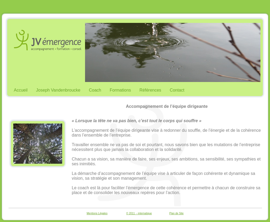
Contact (177, 90)
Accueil (21, 90)
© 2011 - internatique (139, 213)
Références (150, 90)
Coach (95, 90)
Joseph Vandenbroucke (58, 90)
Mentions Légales (97, 213)
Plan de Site (176, 213)
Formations (120, 90)
